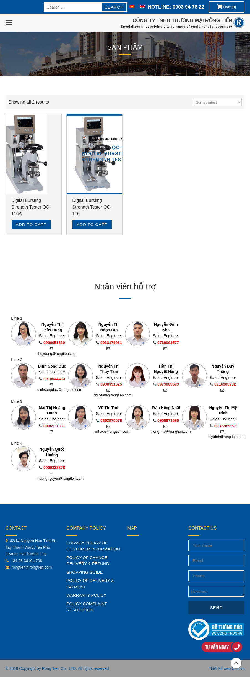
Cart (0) (226, 6)
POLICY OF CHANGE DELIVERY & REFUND (87, 560)
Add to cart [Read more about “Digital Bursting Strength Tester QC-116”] (92, 224)
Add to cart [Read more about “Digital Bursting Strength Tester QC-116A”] (31, 224)
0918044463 (52, 379)
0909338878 (52, 467)
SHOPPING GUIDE (84, 572)
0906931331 (52, 426)
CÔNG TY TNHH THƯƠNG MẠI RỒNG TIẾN (182, 20)
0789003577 (166, 342)
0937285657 (223, 426)
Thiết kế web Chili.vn (226, 668)
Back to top (236, 663)
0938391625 (109, 384)
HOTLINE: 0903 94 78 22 (176, 7)
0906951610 (52, 342)
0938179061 (109, 342)
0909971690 (166, 420)
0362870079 (109, 420)
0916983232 (223, 384)
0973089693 (166, 384)
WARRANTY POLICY (86, 595)
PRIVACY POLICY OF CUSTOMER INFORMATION (93, 546)
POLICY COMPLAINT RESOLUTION (86, 606)
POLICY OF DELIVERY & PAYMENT (90, 583)
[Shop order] (217, 102)
